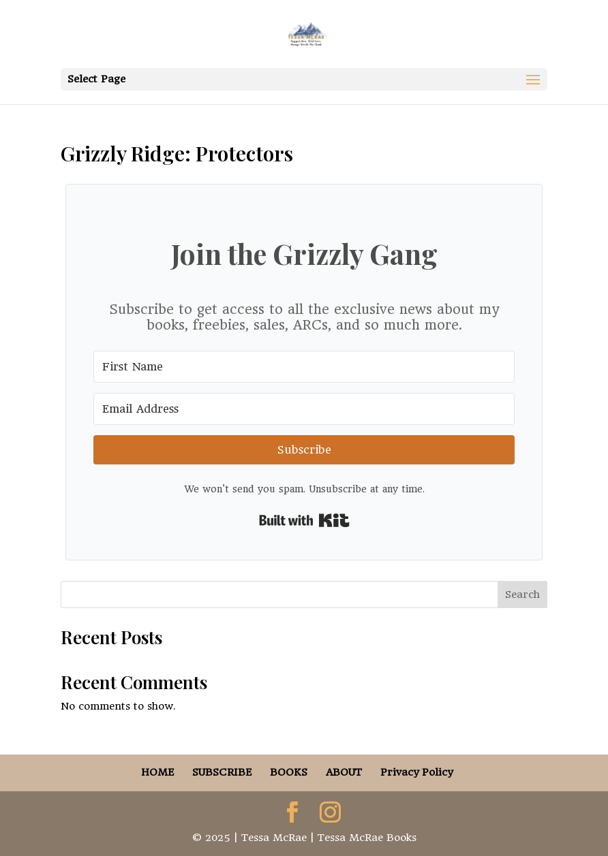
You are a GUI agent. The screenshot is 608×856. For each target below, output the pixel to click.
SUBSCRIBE (222, 772)
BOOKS (288, 772)
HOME (157, 772)
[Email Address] (304, 409)
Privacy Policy (416, 772)
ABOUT (344, 772)
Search (522, 594)
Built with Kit (304, 520)
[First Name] (304, 367)
